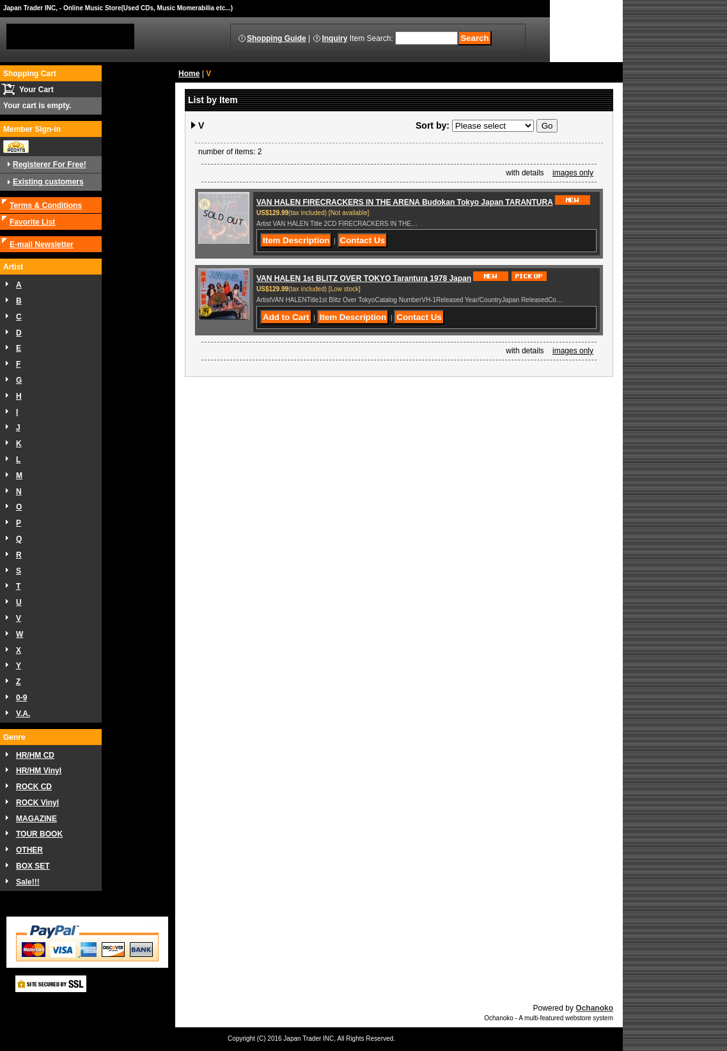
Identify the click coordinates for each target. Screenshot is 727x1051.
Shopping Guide (276, 38)
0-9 (21, 697)
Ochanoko (594, 1008)
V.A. (23, 713)
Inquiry (334, 38)
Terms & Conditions (46, 205)
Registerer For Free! (49, 164)
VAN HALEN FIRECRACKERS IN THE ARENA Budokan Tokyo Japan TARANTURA (404, 202)
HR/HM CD (35, 755)
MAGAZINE (36, 818)
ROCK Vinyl (37, 802)
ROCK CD (34, 786)
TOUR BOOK (39, 834)
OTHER (29, 850)
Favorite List (32, 222)
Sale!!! (28, 882)
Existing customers (48, 181)
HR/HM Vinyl (38, 770)
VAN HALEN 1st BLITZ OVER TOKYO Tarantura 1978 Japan (363, 278)
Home (188, 73)
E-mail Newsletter (42, 244)
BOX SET (33, 866)
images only (572, 172)
